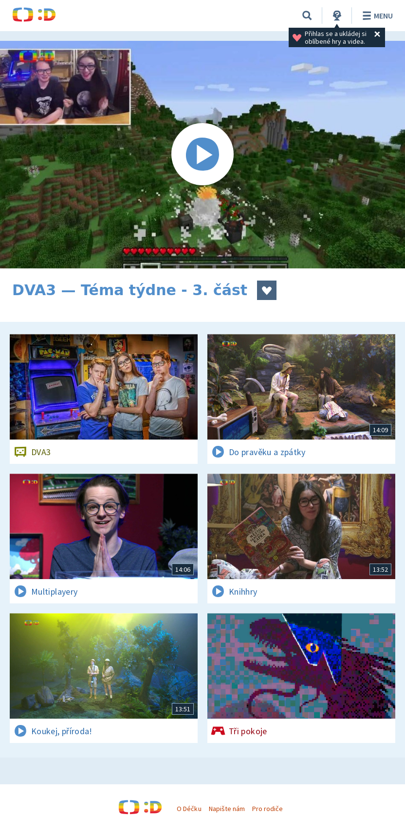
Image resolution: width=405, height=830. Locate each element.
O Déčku (189, 808)
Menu (376, 15)
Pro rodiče (267, 808)
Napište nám (227, 808)
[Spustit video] (202, 154)
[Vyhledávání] (307, 15)
